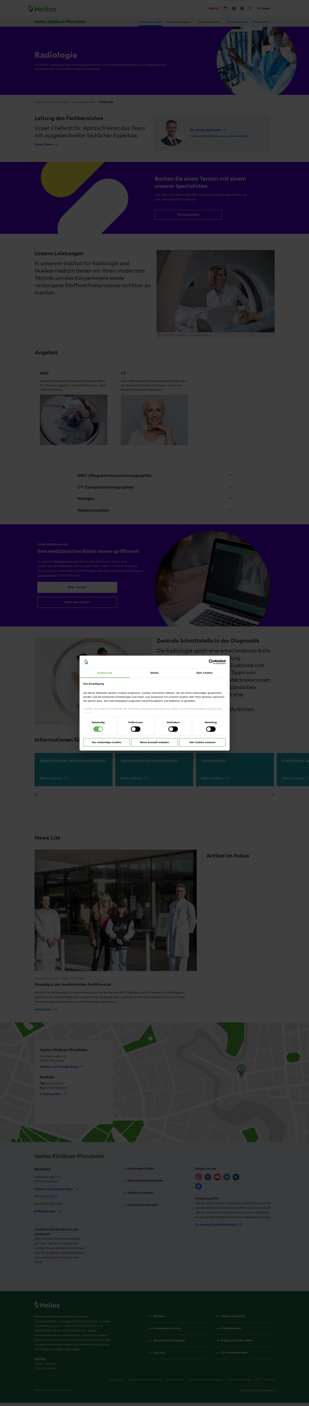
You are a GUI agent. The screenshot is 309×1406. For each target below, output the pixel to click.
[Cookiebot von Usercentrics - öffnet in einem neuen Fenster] (211, 661)
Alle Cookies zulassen (202, 742)
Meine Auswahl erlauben (154, 742)
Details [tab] (154, 672)
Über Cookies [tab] (204, 672)
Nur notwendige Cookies (106, 742)
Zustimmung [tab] (104, 672)
